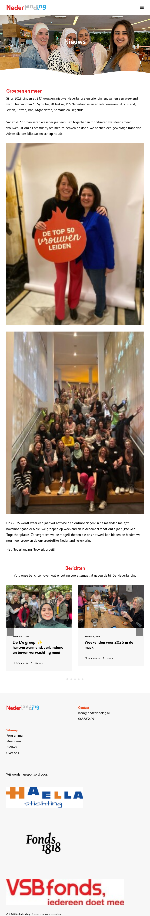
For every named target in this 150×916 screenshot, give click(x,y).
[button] (142, 7)
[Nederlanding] (26, 7)
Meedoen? (13, 741)
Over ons (12, 753)
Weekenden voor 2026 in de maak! (109, 644)
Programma (14, 735)
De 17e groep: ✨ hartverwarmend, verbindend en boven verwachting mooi (38, 647)
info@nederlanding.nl (94, 713)
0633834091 (87, 719)
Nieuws (11, 747)
